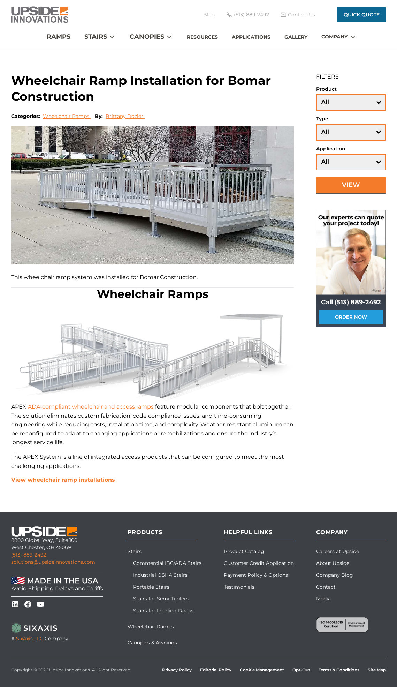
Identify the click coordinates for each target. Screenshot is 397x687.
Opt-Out (301, 669)
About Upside (332, 563)
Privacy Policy (177, 669)
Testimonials (239, 587)
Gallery (295, 37)
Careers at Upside (337, 551)
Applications (251, 37)
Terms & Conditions (339, 669)
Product (326, 89)
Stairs (95, 36)
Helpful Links (248, 532)
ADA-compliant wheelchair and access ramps (91, 406)
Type (322, 118)
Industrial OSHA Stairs (160, 575)
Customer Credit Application (259, 563)
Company (334, 36)
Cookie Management (262, 669)
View (351, 185)
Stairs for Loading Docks (163, 610)
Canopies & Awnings (152, 643)
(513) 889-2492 (28, 555)
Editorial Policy (215, 669)
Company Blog (334, 575)
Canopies (147, 36)
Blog (209, 15)
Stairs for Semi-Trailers (161, 599)
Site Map (377, 669)
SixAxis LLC (29, 638)
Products (145, 532)
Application (330, 148)
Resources (202, 37)
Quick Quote (362, 15)
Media (323, 599)
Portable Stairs (151, 587)
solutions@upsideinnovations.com (53, 562)
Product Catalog (244, 551)
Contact (326, 587)
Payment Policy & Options (256, 575)
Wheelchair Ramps (67, 116)
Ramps (58, 36)
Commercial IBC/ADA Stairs (167, 563)
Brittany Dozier (125, 116)
